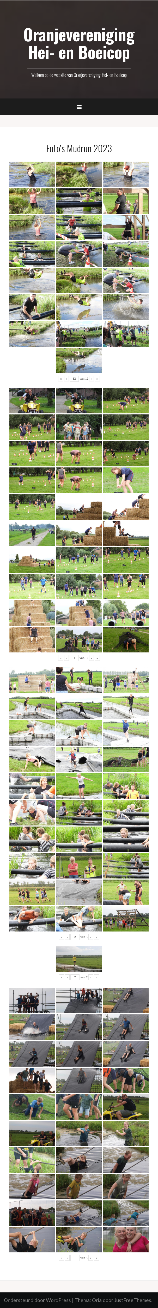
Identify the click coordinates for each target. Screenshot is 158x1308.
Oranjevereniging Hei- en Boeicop (79, 43)
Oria (97, 1300)
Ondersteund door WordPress (37, 1300)
